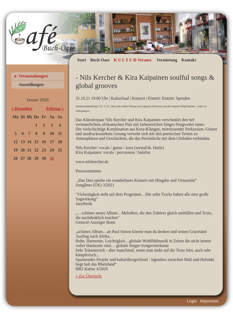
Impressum (209, 301)
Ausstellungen (31, 84)
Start (81, 60)
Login (192, 301)
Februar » (55, 108)
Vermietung (166, 60)
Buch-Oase (100, 60)
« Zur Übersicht (89, 276)
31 (52, 158)
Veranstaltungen (33, 76)
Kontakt (188, 60)
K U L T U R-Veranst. (133, 60)
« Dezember (21, 108)
